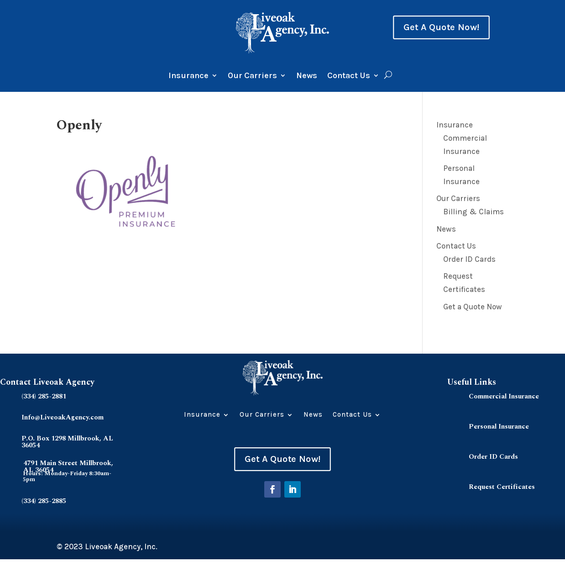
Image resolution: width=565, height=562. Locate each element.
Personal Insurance (499, 426)
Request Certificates (502, 487)
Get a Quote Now (472, 306)
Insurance (188, 76)
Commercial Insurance (504, 396)
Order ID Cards (469, 259)
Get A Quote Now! (441, 27)
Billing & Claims (473, 211)
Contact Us (348, 76)
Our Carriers (252, 76)
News (306, 76)
